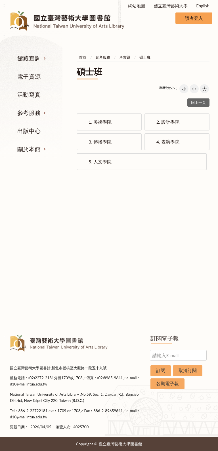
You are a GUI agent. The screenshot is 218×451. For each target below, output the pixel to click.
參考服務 (29, 112)
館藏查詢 (29, 58)
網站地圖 (136, 5)
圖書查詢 (21, 228)
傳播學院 (100, 141)
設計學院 (167, 122)
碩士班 (144, 57)
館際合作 (126, 228)
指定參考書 (126, 217)
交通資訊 (196, 281)
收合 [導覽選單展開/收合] (204, 188)
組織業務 (196, 217)
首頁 (82, 57)
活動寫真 (29, 94)
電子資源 (29, 76)
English (202, 5)
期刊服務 (21, 217)
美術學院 (100, 122)
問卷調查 (196, 313)
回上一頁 (198, 102)
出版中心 (29, 130)
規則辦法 (196, 259)
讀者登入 (194, 18)
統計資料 (196, 249)
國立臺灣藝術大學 (171, 5)
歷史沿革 (196, 238)
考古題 (124, 57)
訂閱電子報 (164, 338)
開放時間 (196, 270)
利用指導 (126, 249)
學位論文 (21, 259)
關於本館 (29, 149)
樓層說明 (196, 228)
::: (3, 4)
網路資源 (21, 249)
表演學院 (167, 141)
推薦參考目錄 (126, 259)
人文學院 (100, 161)
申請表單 (196, 291)
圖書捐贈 (196, 302)
